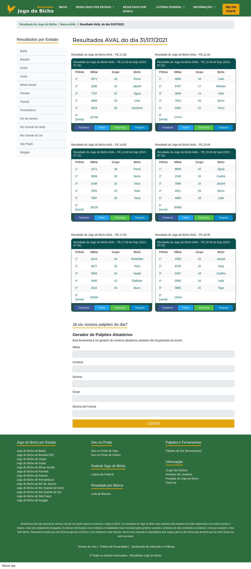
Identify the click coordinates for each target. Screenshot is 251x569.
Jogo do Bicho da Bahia (31, 450)
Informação (203, 7)
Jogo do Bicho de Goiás (31, 463)
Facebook (84, 127)
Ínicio (64, 7)
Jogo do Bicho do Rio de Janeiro (36, 483)
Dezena (77, 376)
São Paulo (26, 143)
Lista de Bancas (101, 493)
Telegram (140, 127)
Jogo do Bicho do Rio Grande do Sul (39, 492)
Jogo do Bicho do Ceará (31, 459)
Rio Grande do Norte (32, 127)
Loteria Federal (169, 7)
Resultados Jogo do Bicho (145, 555)
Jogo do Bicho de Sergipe (32, 500)
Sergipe (25, 152)
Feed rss (171, 482)
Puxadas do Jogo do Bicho (182, 478)
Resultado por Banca (134, 9)
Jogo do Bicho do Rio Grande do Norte (40, 488)
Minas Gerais (28, 84)
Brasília (24, 59)
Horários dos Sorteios (179, 474)
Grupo (76, 391)
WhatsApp (120, 127)
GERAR (153, 424)
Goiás (23, 76)
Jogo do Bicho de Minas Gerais (36, 467)
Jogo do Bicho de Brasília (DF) (35, 455)
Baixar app (8, 565)
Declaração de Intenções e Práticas (153, 546)
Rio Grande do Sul (31, 135)
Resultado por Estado (94, 7)
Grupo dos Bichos (176, 470)
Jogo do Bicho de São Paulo (34, 496)
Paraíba (25, 93)
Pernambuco (28, 110)
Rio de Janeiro (29, 118)
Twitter (101, 127)
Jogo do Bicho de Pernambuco (35, 479)
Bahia (23, 51)
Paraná (24, 101)
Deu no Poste (231, 9)
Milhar (76, 347)
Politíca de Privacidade (114, 546)
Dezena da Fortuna (84, 406)
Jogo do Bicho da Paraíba (32, 471)
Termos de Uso (87, 546)
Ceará (24, 67)
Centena (78, 362)
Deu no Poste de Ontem (106, 455)
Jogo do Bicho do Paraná (32, 475)
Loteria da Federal (102, 474)
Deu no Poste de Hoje (104, 450)
